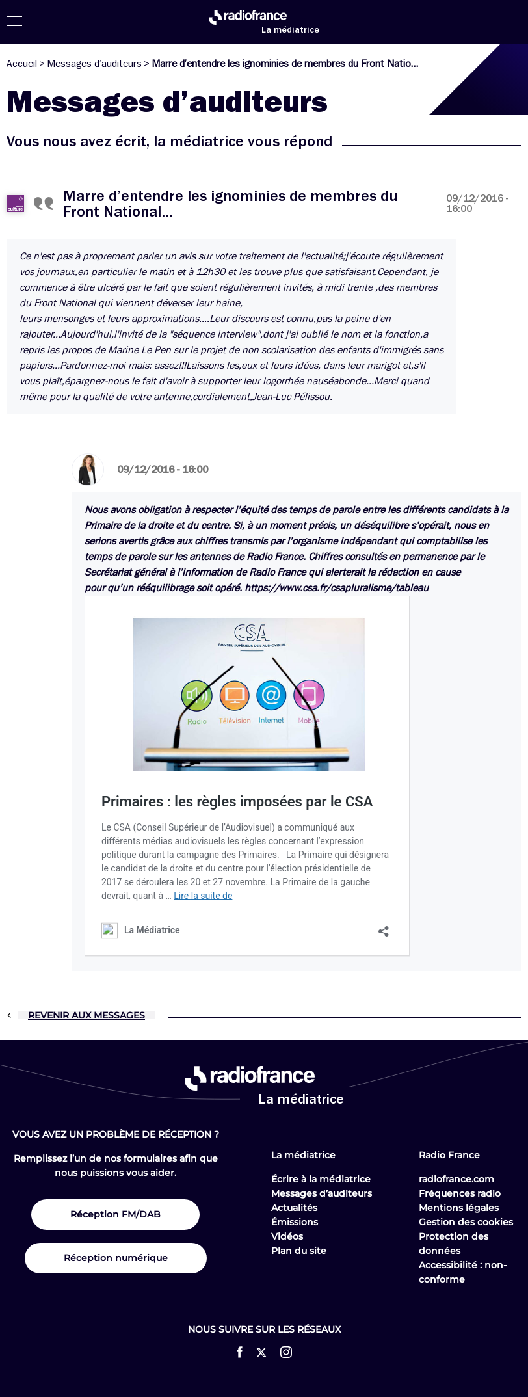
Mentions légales (459, 1208)
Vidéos (287, 1236)
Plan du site (298, 1251)
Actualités (294, 1208)
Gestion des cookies (466, 1222)
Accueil (22, 64)
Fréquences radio (460, 1193)
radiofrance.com (456, 1179)
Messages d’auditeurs (94, 64)
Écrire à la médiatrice (321, 1179)
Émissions (294, 1222)
